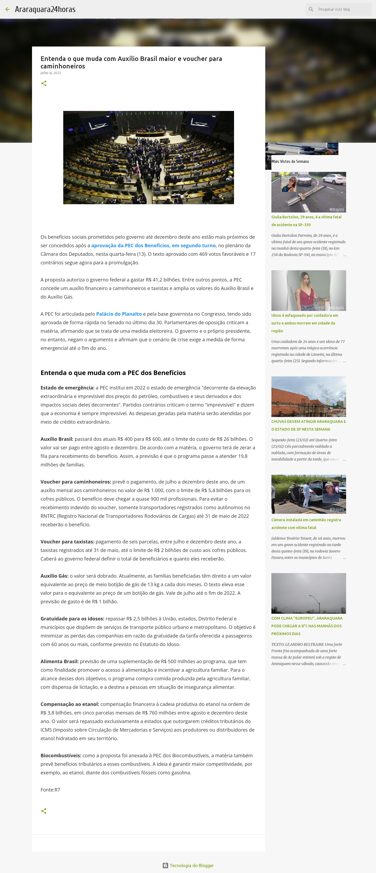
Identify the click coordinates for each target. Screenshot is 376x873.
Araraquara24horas (45, 9)
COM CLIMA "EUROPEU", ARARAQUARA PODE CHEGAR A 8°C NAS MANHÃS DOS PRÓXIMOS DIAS (307, 626)
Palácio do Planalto (119, 314)
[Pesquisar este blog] (344, 9)
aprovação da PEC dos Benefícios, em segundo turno (153, 245)
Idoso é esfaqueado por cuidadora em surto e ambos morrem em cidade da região (304, 323)
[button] (44, 83)
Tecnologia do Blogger (188, 865)
